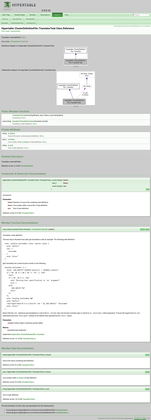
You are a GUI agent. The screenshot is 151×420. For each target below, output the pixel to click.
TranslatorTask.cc (29, 338)
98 (16, 382)
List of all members (145, 26)
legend (75, 66)
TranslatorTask (30, 23)
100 (16, 399)
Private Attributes (134, 26)
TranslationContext (27, 121)
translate (15, 121)
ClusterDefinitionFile (17, 23)
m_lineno (11, 139)
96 (16, 365)
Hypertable (4, 23)
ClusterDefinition (15, 31)
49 (16, 213)
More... (24, 37)
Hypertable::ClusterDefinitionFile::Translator (28, 334)
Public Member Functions (121, 26)
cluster (7, 31)
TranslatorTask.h (19, 41)
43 (14, 166)
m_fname (11, 133)
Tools (2, 31)
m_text (10, 145)
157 (16, 338)
